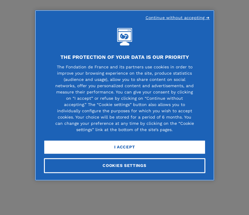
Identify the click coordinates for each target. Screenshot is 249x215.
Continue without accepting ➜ (178, 17)
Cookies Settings (124, 165)
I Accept (124, 147)
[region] (124, 95)
